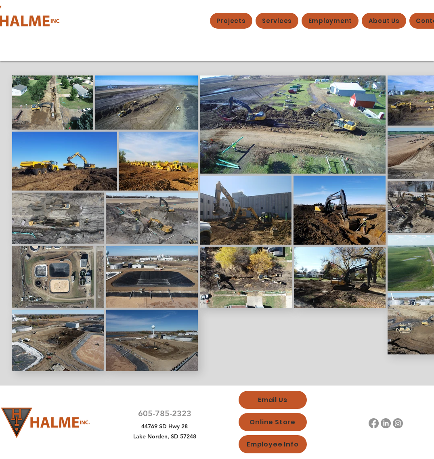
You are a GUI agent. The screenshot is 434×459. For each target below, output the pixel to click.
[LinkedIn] (386, 423)
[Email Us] (273, 400)
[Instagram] (398, 423)
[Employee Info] (273, 444)
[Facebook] (374, 423)
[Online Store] (273, 422)
